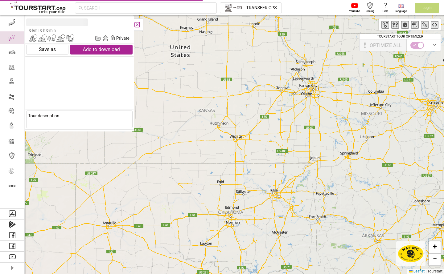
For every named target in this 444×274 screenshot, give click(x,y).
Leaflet (417, 271)
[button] (435, 247)
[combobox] (148, 8)
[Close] (137, 24)
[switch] (417, 45)
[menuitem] (12, 23)
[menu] (12, 111)
